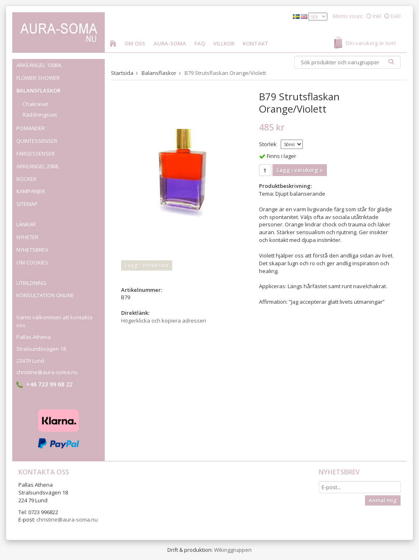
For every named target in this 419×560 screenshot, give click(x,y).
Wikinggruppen (233, 549)
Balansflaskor (60, 90)
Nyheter (27, 237)
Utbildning (31, 283)
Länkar (26, 224)
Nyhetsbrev (32, 249)
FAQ (199, 43)
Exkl (396, 16)
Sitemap (27, 204)
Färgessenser (35, 153)
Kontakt (255, 43)
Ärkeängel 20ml (37, 166)
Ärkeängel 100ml (39, 65)
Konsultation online (45, 295)
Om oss (134, 43)
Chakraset (35, 104)
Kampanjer (30, 191)
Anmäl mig (383, 500)
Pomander (60, 128)
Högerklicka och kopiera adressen (163, 320)
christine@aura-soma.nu (47, 372)
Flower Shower (38, 77)
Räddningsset (40, 114)
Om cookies (32, 262)
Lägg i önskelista (147, 265)
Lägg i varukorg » (300, 170)
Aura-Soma (169, 43)
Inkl (377, 16)
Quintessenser (60, 141)
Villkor (223, 43)
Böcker (26, 179)
